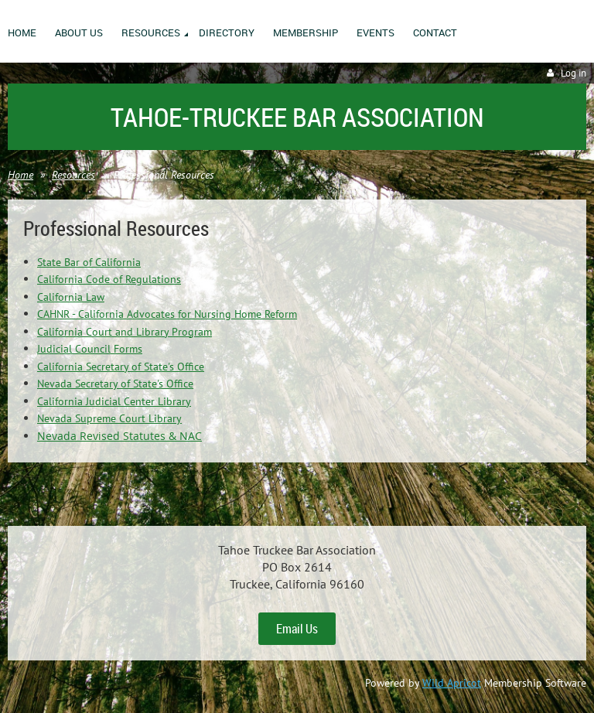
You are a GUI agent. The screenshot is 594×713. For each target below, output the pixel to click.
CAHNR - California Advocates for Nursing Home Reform (167, 314)
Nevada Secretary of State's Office (115, 384)
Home (20, 175)
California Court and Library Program (124, 332)
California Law (70, 297)
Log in (573, 73)
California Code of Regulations (109, 279)
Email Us (297, 628)
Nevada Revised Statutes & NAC (119, 435)
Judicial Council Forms (89, 349)
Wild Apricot (451, 683)
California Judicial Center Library (114, 401)
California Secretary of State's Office (120, 367)
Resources (73, 175)
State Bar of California (89, 262)
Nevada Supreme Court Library (109, 418)
